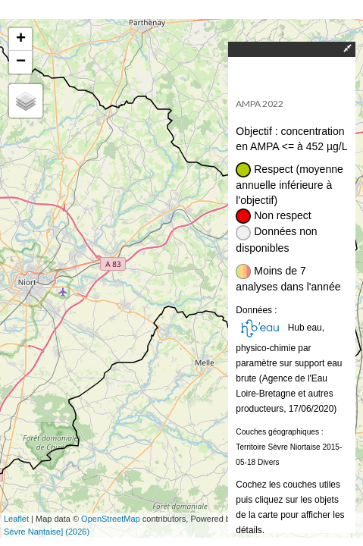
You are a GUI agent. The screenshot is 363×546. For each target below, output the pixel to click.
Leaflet (16, 518)
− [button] (21, 62)
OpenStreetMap (110, 518)
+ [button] (21, 39)
